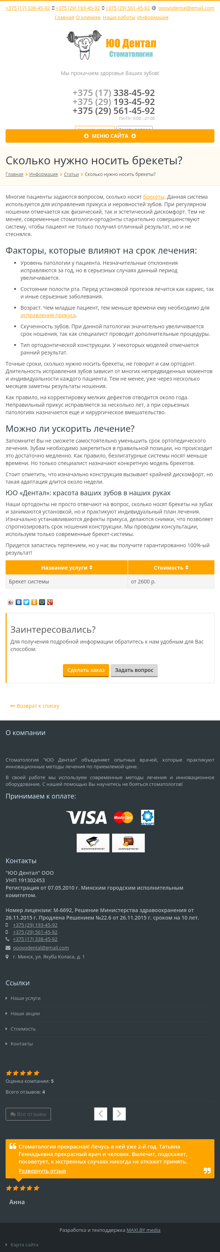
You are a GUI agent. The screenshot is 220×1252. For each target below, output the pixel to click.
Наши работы (119, 17)
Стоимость (21, 1028)
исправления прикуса (48, 315)
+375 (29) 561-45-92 (127, 7)
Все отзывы (28, 1114)
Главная (64, 17)
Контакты (19, 1043)
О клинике (88, 17)
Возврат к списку (35, 705)
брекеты (153, 196)
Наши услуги (23, 998)
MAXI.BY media (143, 1230)
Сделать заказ (86, 669)
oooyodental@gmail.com (186, 7)
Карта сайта (22, 1244)
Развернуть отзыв (42, 1170)
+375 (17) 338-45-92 (28, 7)
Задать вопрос (134, 669)
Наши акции (23, 1013)
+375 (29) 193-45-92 (77, 7)
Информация (153, 17)
